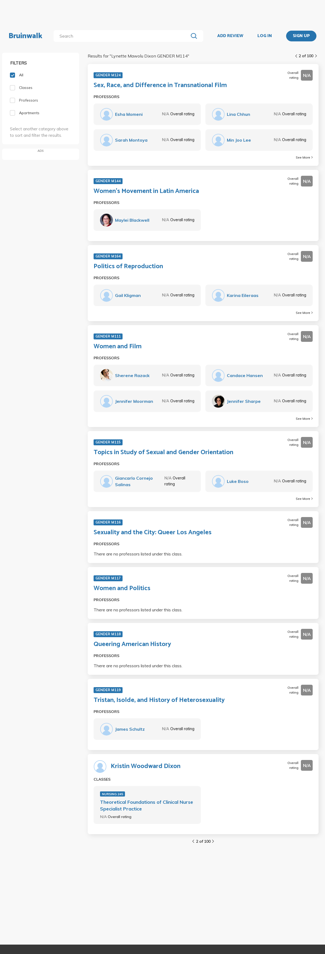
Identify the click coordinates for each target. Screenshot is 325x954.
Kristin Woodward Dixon (145, 766)
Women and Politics (122, 588)
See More (304, 157)
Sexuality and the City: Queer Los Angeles (153, 532)
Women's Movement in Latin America (146, 191)
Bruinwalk (25, 36)
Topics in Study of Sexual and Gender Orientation (163, 452)
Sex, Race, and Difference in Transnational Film (160, 85)
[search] (122, 36)
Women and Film (118, 347)
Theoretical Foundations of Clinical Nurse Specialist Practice (146, 805)
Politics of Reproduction (128, 266)
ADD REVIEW (230, 36)
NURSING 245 (112, 794)
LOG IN (264, 36)
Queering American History (132, 644)
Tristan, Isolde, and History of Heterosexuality (159, 700)
